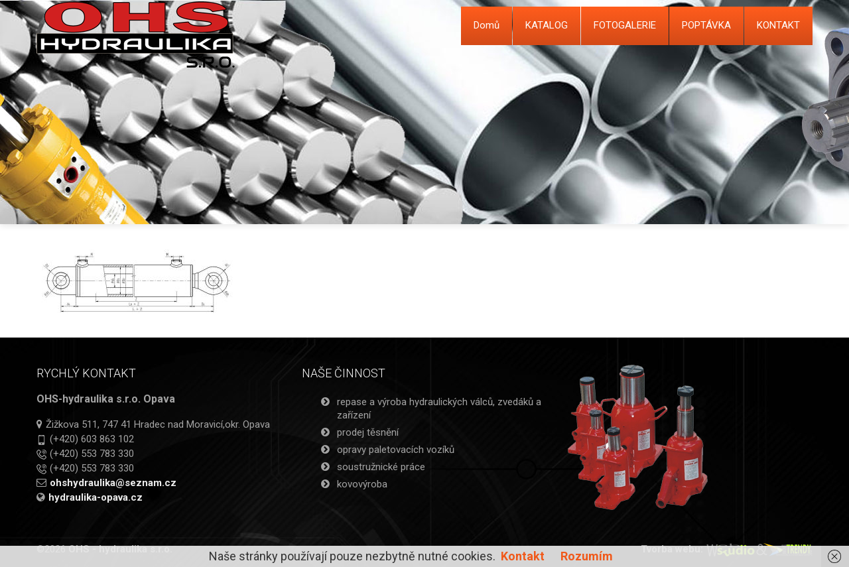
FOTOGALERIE (625, 25)
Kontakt (523, 556)
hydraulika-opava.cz (95, 497)
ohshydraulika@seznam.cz (113, 483)
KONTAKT (778, 25)
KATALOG (546, 25)
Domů (486, 25)
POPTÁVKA (706, 25)
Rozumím (586, 556)
